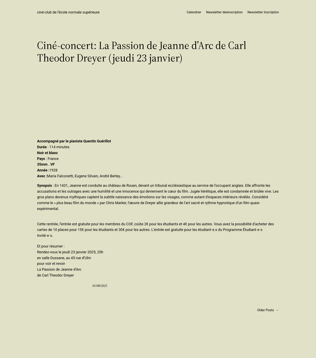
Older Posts (268, 310)
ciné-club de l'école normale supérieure (68, 12)
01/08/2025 (100, 285)
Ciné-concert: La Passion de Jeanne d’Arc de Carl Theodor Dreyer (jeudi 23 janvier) (141, 51)
